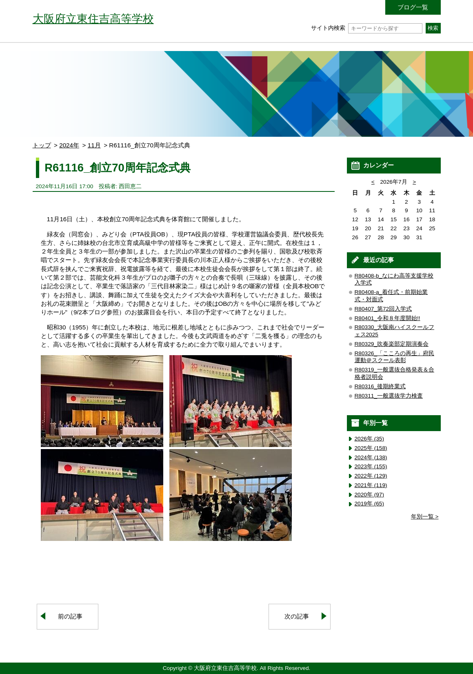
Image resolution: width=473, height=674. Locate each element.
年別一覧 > (425, 517)
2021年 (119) (371, 485)
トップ (42, 145)
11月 (94, 145)
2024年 (69, 145)
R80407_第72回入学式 (383, 309)
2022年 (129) (371, 476)
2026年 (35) (369, 439)
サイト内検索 (366, 28)
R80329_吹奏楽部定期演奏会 (392, 344)
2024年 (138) (371, 457)
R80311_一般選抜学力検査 (389, 396)
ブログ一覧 (412, 7)
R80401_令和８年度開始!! (387, 318)
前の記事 (70, 616)
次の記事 (296, 616)
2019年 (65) (369, 503)
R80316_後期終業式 (380, 386)
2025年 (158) (371, 448)
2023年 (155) (371, 466)
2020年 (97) (369, 495)
